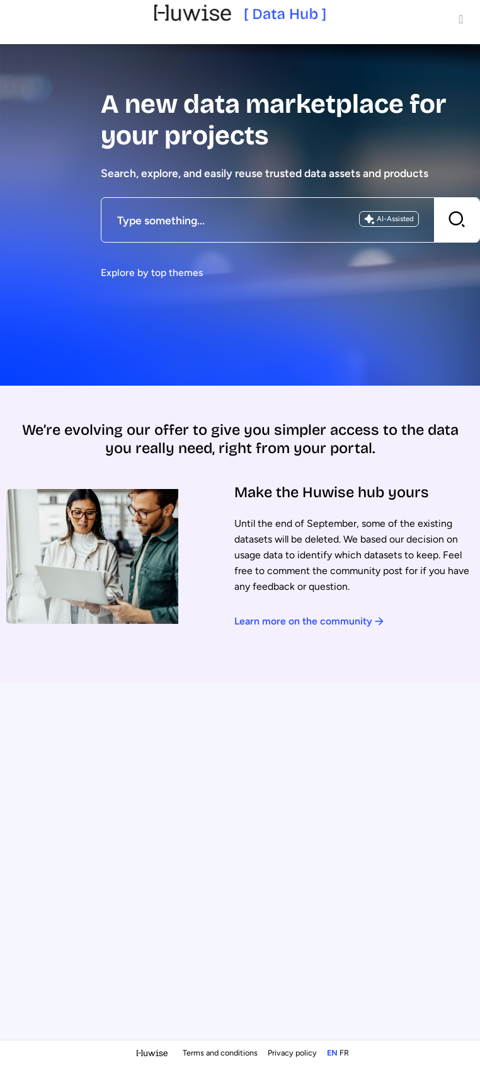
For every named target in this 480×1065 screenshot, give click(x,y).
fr (344, 1052)
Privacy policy (293, 1052)
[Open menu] (461, 19)
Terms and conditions (221, 1052)
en (332, 1052)
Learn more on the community (309, 621)
